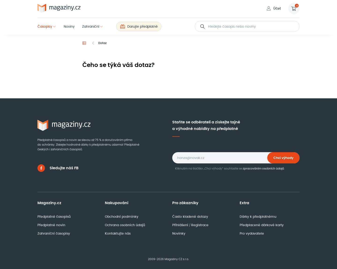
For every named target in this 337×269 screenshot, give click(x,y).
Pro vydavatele (252, 233)
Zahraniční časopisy (53, 233)
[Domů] (84, 43)
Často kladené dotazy (190, 216)
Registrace (200, 225)
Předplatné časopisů (54, 216)
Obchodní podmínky (121, 216)
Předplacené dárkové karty (262, 225)
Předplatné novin (51, 225)
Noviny (69, 26)
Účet (273, 8)
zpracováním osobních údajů (263, 168)
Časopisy (44, 26)
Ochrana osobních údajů (125, 225)
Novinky (178, 233)
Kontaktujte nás (118, 233)
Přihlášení (180, 225)
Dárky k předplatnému (258, 216)
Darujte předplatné (139, 26)
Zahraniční (90, 26)
